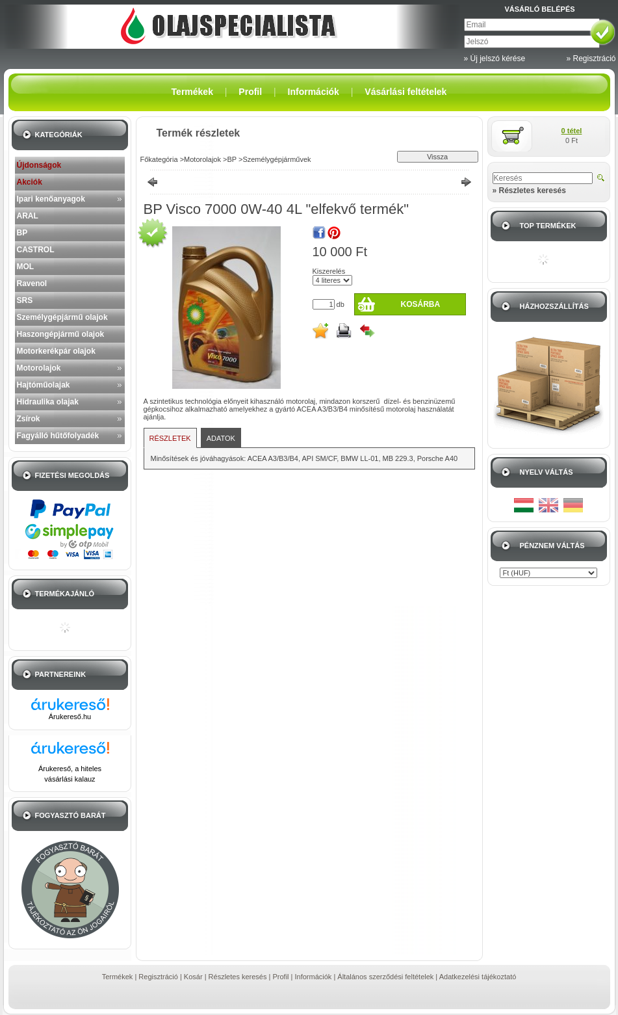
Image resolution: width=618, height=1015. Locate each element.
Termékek (117, 977)
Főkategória (159, 159)
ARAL (27, 215)
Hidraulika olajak (48, 401)
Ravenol (32, 283)
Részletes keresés (238, 977)
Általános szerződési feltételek (385, 977)
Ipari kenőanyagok (51, 199)
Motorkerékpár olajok (56, 351)
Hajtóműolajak (43, 384)
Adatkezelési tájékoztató (478, 977)
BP (22, 232)
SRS (25, 300)
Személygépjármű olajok (62, 317)
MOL (25, 266)
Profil (280, 977)
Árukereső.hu (70, 716)
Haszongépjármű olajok (61, 334)
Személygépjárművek (276, 159)
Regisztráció (158, 977)
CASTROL (36, 249)
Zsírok (28, 418)
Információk (313, 977)
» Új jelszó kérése (495, 58)
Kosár (193, 977)
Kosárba (420, 304)
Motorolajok (39, 368)
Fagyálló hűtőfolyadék (58, 435)
